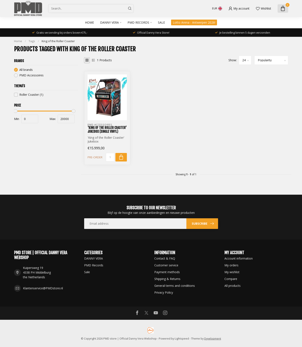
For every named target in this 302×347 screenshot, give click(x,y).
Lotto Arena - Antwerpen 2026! (194, 22)
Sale (161, 22)
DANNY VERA (109, 22)
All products (232, 286)
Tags (32, 41)
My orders (231, 265)
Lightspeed (182, 338)
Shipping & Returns (167, 279)
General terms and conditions (174, 286)
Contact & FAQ (164, 258)
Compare (230, 279)
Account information (238, 258)
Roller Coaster (31, 94)
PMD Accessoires (31, 75)
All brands (26, 69)
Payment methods (167, 272)
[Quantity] (110, 157)
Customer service (166, 265)
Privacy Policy (163, 292)
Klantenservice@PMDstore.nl (43, 288)
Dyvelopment (212, 338)
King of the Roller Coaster (58, 41)
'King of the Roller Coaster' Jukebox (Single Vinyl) (107, 130)
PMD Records (138, 22)
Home (89, 22)
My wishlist (232, 272)
